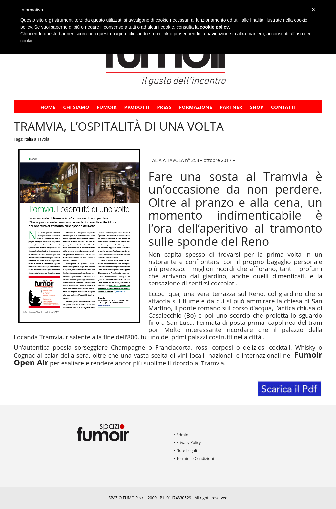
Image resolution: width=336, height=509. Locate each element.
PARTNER (231, 107)
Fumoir (107, 107)
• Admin (181, 435)
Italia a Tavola (36, 139)
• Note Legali (185, 450)
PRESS (164, 107)
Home (47, 107)
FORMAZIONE (195, 107)
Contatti (283, 107)
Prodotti (137, 107)
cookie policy (214, 26)
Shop (256, 107)
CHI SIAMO (76, 107)
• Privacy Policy (187, 442)
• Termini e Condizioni (194, 458)
